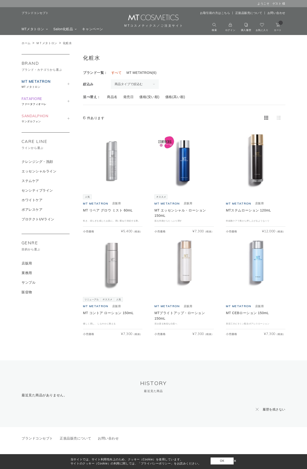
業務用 (27, 273)
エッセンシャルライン (39, 171)
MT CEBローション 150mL (247, 313)
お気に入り (262, 27)
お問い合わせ (276, 13)
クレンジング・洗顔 (37, 162)
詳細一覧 (279, 118)
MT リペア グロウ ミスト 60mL (108, 210)
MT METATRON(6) (141, 73)
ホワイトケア (32, 200)
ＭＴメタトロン (46, 43)
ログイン (230, 27)
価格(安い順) (149, 97)
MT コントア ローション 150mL (108, 313)
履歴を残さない (274, 409)
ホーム (26, 43)
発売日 (128, 97)
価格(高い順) (175, 97)
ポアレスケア (32, 209)
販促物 (27, 292)
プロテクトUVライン (38, 219)
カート (278, 27)
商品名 (112, 97)
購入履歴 (246, 27)
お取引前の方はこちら (215, 13)
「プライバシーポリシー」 (156, 463)
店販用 (27, 263)
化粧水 (67, 43)
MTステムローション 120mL (248, 210)
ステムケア (30, 181)
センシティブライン (37, 190)
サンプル (28, 282)
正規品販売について (248, 13)
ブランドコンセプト (35, 13)
